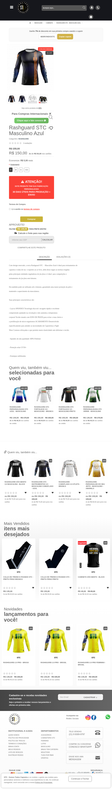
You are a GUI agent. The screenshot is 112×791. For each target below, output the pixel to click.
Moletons (45, 752)
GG (26, 170)
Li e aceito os (24, 209)
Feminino (45, 741)
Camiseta (49, 23)
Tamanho (14, 165)
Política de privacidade (18, 738)
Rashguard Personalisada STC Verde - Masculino (94, 409)
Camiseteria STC (48, 738)
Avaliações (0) (63, 257)
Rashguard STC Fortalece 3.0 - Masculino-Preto (68, 409)
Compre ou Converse (80, 745)
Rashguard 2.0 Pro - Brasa (16, 662)
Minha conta (13, 746)
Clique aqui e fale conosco (31, 120)
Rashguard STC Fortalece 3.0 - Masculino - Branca (45, 409)
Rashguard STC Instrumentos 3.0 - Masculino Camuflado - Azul (69, 485)
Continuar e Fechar (80, 779)
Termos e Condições (17, 744)
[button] (91, 17)
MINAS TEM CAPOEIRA (49, 749)
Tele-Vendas (77, 733)
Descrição (44, 257)
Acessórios (46, 735)
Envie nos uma (76, 758)
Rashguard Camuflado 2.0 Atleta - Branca (96, 484)
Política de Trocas (16, 741)
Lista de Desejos (15, 752)
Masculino (39, 23)
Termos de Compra (17, 204)
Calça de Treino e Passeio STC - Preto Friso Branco (18, 578)
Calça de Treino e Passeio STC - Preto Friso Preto (56, 578)
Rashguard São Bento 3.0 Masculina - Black (42, 483)
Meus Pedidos (14, 749)
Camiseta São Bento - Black (91, 577)
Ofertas (44, 758)
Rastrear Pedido (15, 755)
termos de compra (32, 209)
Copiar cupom (65, 37)
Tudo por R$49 (47, 755)
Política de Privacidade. (44, 782)
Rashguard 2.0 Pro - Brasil (53, 662)
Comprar (31, 219)
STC (40, 108)
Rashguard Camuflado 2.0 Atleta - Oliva (15, 484)
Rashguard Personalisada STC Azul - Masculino (20, 409)
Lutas (43, 744)
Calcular (47, 240)
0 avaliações (27, 143)
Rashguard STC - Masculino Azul (69, 23)
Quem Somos (13, 735)
